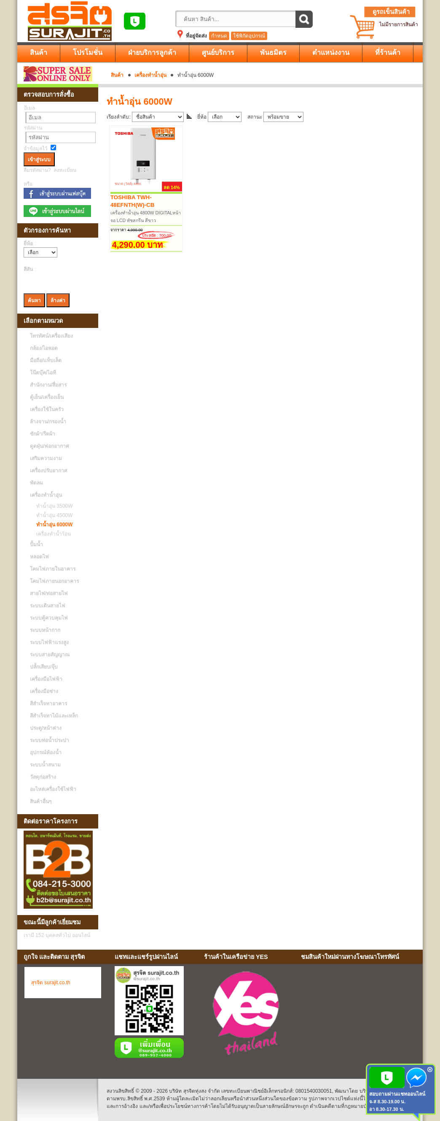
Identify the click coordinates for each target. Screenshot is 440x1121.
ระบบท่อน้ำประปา (49, 740)
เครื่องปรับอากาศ (48, 471)
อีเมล (29, 108)
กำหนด (219, 36)
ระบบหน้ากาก (45, 630)
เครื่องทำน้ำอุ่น (150, 75)
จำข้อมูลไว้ (36, 149)
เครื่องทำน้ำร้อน (51, 534)
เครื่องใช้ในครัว (47, 409)
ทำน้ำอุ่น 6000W (52, 525)
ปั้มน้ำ (36, 544)
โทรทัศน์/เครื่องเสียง (51, 336)
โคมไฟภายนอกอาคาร (54, 581)
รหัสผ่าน (33, 128)
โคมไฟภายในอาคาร (52, 569)
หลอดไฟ (39, 557)
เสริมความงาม (46, 458)
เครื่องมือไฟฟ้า (46, 679)
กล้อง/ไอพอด (44, 348)
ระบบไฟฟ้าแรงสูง (49, 642)
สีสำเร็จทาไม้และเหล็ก (54, 716)
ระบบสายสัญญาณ (50, 655)
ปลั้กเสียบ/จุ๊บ (44, 667)
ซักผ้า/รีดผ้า (42, 434)
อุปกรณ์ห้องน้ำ (46, 752)
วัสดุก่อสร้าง (43, 777)
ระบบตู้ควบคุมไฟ (49, 618)
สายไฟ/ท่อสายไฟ (49, 593)
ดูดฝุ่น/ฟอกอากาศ (49, 446)
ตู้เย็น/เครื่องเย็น (47, 397)
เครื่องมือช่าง (44, 691)
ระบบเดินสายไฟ (47, 606)
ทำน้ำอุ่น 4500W (52, 515)
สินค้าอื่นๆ (40, 801)
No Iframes (358, 1014)
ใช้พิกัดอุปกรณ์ (249, 36)
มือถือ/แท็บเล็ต (46, 360)
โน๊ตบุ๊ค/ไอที (43, 373)
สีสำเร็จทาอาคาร (48, 704)
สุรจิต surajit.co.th (50, 983)
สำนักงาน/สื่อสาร (48, 385)
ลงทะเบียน (65, 170)
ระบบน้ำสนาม (45, 765)
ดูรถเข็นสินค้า (391, 11)
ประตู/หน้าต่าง (46, 728)
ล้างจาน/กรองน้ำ (48, 422)
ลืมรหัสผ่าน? (37, 170)
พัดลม (36, 483)
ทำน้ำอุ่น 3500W (52, 506)
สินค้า (117, 75)
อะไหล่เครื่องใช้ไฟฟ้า (53, 789)
